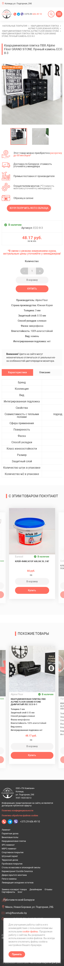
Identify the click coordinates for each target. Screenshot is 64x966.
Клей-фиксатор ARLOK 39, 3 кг (32, 561)
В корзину (32, 280)
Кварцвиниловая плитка (14, 841)
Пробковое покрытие (12, 864)
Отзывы (48, 889)
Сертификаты (8, 892)
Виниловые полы (10, 837)
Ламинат (6, 830)
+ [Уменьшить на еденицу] (40, 271)
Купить (32, 288)
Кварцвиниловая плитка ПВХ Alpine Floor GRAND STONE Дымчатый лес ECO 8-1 (28, 702)
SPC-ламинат (8, 845)
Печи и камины (9, 879)
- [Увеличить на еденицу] (24, 271)
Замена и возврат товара (14, 889)
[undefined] (6, 94)
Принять (17, 954)
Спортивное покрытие (12, 852)
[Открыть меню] (59, 14)
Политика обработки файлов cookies (20, 815)
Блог (20, 892)
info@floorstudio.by (16, 913)
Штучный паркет (10, 856)
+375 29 (33, 14)
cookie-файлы (30, 931)
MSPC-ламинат (9, 848)
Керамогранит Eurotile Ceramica (17, 871)
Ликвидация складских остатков (17, 882)
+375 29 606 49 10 (30, 821)
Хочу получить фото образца (29, 208)
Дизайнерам (36, 889)
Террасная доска (10, 860)
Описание (44, 372)
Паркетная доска (10, 833)
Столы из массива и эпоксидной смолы (21, 867)
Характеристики (17, 372)
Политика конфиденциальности (17, 810)
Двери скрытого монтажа (14, 875)
